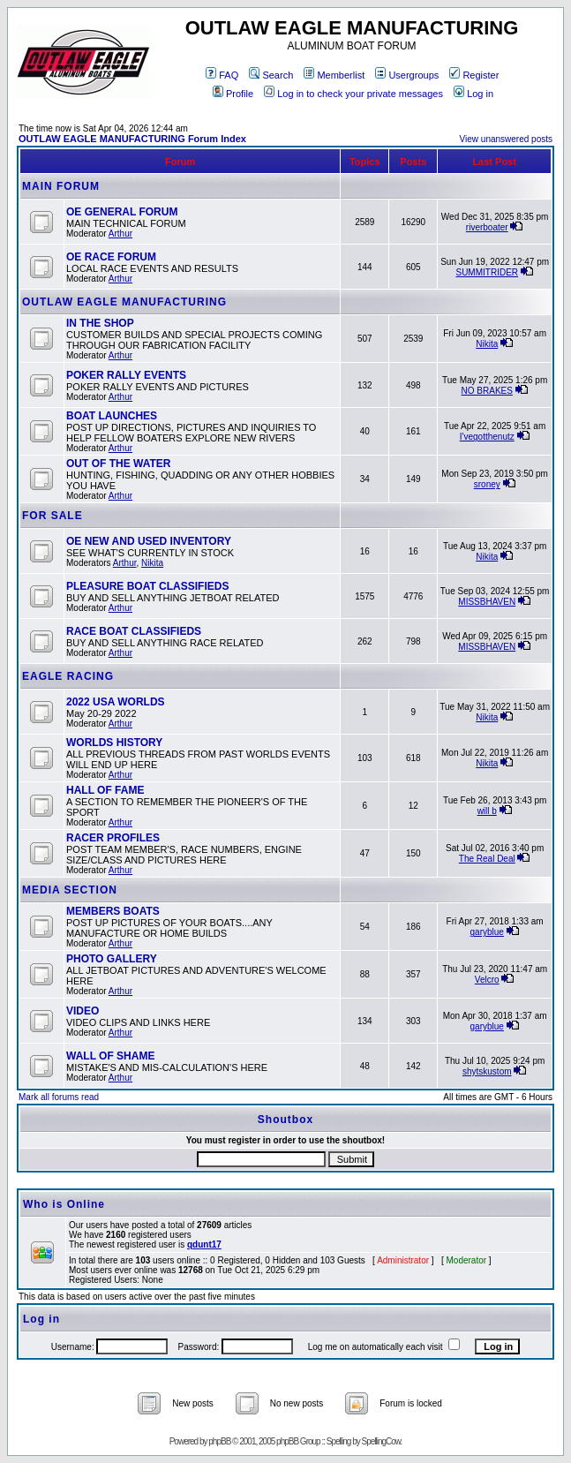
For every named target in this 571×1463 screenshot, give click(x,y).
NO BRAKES (487, 391)
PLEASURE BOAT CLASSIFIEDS (147, 586)
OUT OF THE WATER (118, 463)
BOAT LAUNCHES (111, 416)
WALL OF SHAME (110, 1056)
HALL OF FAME (105, 790)
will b (487, 811)
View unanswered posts (506, 139)
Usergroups (407, 75)
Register (474, 75)
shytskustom (487, 1071)
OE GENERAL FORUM (121, 212)
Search (271, 75)
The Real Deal (487, 858)
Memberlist (334, 75)
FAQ (222, 75)
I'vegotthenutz (487, 436)
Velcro (487, 979)
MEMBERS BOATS (113, 911)
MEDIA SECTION (69, 890)
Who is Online (64, 1204)
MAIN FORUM (61, 186)
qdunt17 (204, 1244)
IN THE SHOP (100, 323)
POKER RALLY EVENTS (126, 375)
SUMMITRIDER (486, 272)
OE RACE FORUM (111, 257)
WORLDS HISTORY (114, 742)
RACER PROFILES (113, 838)
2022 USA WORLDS (115, 702)
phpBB (219, 1441)
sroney (487, 484)
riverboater (487, 227)
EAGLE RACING (68, 676)
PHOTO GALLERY (111, 959)
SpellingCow (380, 1441)
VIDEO (82, 1011)
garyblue (487, 932)
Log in (473, 93)
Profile (233, 93)
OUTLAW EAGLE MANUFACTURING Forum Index (132, 138)
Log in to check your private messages (353, 93)
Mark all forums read (59, 1097)
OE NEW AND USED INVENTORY (148, 541)
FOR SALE (52, 515)
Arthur (120, 233)
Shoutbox (285, 1119)
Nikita (487, 344)
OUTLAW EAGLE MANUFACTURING (124, 302)
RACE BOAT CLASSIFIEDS (133, 631)
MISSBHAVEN (486, 602)
